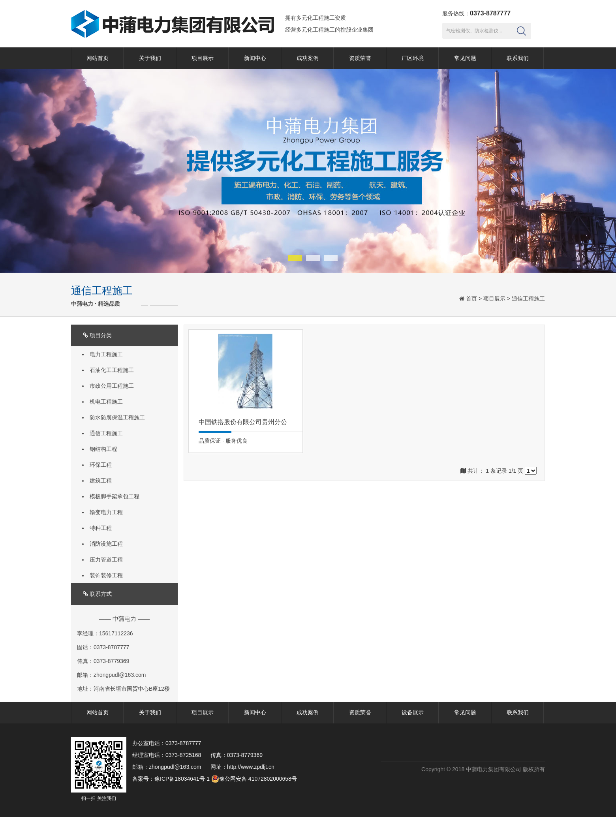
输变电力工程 (106, 512)
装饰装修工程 (106, 575)
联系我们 (518, 58)
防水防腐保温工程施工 (117, 417)
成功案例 (308, 58)
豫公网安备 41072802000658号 (254, 779)
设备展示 (413, 712)
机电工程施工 (106, 401)
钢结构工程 (103, 449)
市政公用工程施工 (112, 386)
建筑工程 (101, 480)
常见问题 (465, 58)
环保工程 (101, 465)
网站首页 (97, 58)
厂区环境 (413, 58)
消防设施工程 (106, 544)
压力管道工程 (106, 559)
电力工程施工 (106, 354)
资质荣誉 (360, 58)
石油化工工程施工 (112, 370)
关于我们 (150, 58)
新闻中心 (255, 58)
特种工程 (101, 528)
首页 (471, 298)
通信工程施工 (528, 298)
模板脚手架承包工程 (114, 496)
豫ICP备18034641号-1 (182, 779)
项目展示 (203, 58)
